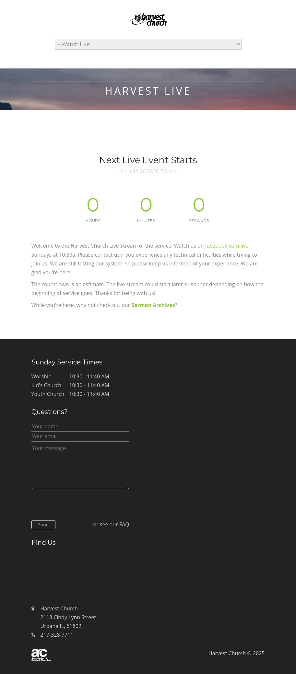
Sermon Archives (153, 305)
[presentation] (80, 506)
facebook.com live (227, 245)
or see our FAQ (111, 524)
